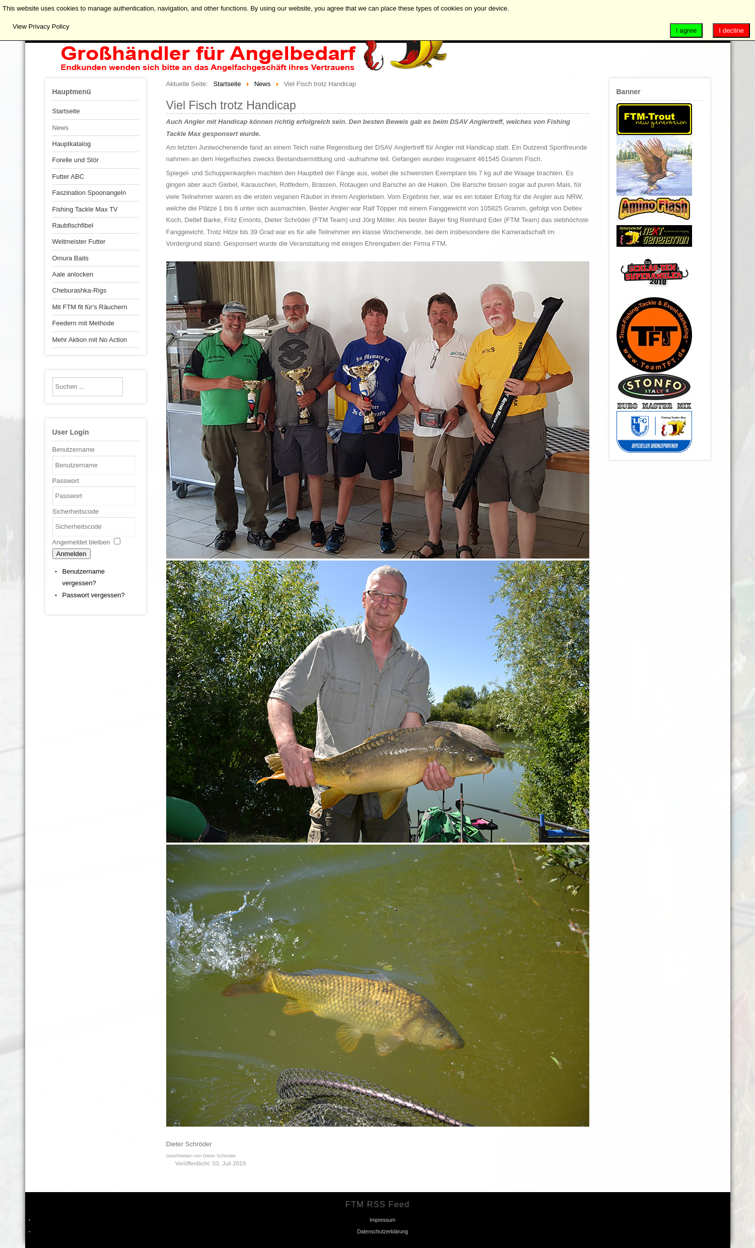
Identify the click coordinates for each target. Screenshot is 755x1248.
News (60, 127)
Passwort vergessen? (93, 595)
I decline (731, 30)
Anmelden (71, 554)
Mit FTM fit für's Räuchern (89, 307)
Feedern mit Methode (83, 323)
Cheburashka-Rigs (79, 290)
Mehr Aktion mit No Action (89, 339)
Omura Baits (70, 258)
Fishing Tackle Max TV (85, 209)
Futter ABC (68, 176)
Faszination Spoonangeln (89, 192)
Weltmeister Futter (79, 241)
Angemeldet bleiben (81, 542)
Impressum (382, 1220)
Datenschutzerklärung (382, 1231)
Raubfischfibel (73, 225)
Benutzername (73, 449)
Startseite (66, 111)
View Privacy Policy (41, 26)
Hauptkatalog (71, 144)
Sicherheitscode (75, 511)
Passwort (65, 480)
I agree (686, 30)
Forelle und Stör (75, 160)
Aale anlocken (73, 274)
